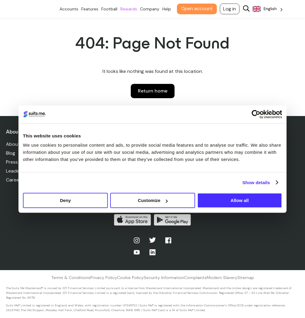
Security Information (164, 277)
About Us (16, 144)
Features (91, 9)
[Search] (247, 9)
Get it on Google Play (172, 219)
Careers (14, 180)
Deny (65, 200)
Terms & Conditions (70, 277)
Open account (198, 8)
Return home (152, 91)
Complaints (195, 277)
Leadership (18, 171)
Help (168, 9)
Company (151, 9)
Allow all (240, 200)
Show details (256, 182)
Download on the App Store (132, 219)
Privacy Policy (103, 277)
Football (110, 9)
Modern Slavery (222, 277)
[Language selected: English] (269, 9)
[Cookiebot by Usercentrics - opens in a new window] (256, 114)
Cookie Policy (130, 277)
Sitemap (245, 277)
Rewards (130, 9)
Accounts (70, 9)
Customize (153, 200)
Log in (231, 9)
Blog (10, 153)
